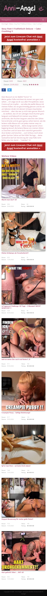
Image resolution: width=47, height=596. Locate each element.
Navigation (6, 19)
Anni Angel (5, 24)
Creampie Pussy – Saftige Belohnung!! (16, 412)
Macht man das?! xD (9, 199)
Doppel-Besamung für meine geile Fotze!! (17, 519)
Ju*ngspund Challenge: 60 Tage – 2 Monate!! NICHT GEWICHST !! (21, 307)
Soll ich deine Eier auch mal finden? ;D (16, 359)
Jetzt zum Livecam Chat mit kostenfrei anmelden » (23, 38)
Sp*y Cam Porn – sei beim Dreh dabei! (16, 466)
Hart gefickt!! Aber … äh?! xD (13, 572)
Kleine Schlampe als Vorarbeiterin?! (15, 253)
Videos (11, 24)
